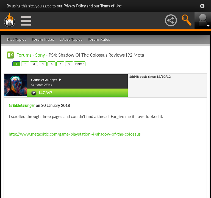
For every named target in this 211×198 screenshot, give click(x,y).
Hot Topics (16, 39)
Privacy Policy (74, 6)
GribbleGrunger (22, 105)
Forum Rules (99, 39)
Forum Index (43, 39)
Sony (40, 55)
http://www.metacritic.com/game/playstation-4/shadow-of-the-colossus (75, 133)
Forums (24, 55)
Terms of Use (110, 6)
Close (202, 6)
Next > (79, 63)
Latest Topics (70, 39)
